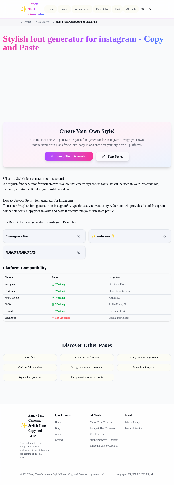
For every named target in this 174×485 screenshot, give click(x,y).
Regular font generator (30, 377)
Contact (59, 440)
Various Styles (43, 21)
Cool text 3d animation (30, 367)
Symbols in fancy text (144, 367)
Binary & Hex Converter (102, 428)
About (58, 434)
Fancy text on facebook (87, 357)
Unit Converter (97, 434)
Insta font (30, 357)
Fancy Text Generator (68, 156)
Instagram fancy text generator (87, 367)
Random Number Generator (104, 445)
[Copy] (79, 236)
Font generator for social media (87, 377)
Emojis (64, 9)
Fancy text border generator (144, 357)
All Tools (131, 9)
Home (50, 9)
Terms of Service (133, 428)
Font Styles (112, 156)
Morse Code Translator (101, 422)
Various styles (82, 9)
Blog (117, 9)
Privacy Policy (132, 422)
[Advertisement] (87, 87)
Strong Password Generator (104, 440)
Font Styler (102, 9)
